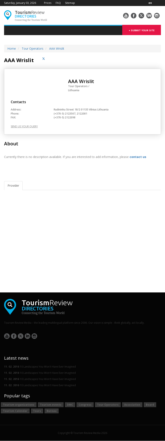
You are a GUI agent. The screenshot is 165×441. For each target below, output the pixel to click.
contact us (138, 157)
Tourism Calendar (15, 411)
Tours (37, 411)
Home (11, 48)
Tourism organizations (18, 405)
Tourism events (50, 405)
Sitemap (70, 3)
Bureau (52, 411)
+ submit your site (141, 30)
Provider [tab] (13, 185)
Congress (85, 405)
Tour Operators (32, 48)
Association (132, 405)
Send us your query (24, 126)
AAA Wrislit (56, 48)
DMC (70, 405)
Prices (47, 3)
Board (150, 405)
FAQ (58, 3)
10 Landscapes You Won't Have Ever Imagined (40, 366)
